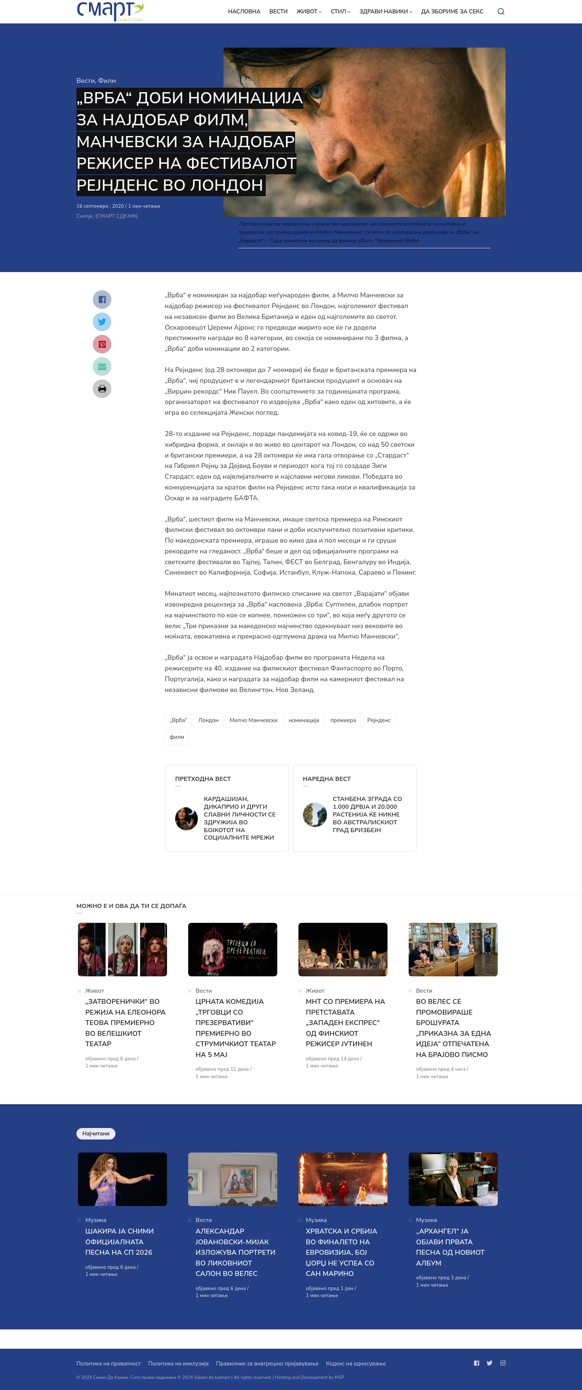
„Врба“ (178, 720)
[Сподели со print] (102, 388)
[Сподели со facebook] (102, 299)
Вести (85, 80)
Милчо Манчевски (254, 720)
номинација (304, 720)
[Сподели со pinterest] (102, 344)
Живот (94, 995)
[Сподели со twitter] (102, 322)
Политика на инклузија (178, 1363)
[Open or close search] (501, 12)
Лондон (208, 720)
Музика (96, 1229)
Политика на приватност (108, 1363)
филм (177, 737)
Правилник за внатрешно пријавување (267, 1363)
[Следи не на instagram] (501, 1363)
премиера (343, 720)
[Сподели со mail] (102, 366)
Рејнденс (379, 720)
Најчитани (95, 1138)
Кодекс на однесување (356, 1363)
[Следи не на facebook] (478, 1363)
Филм (107, 80)
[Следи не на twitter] (490, 1363)
